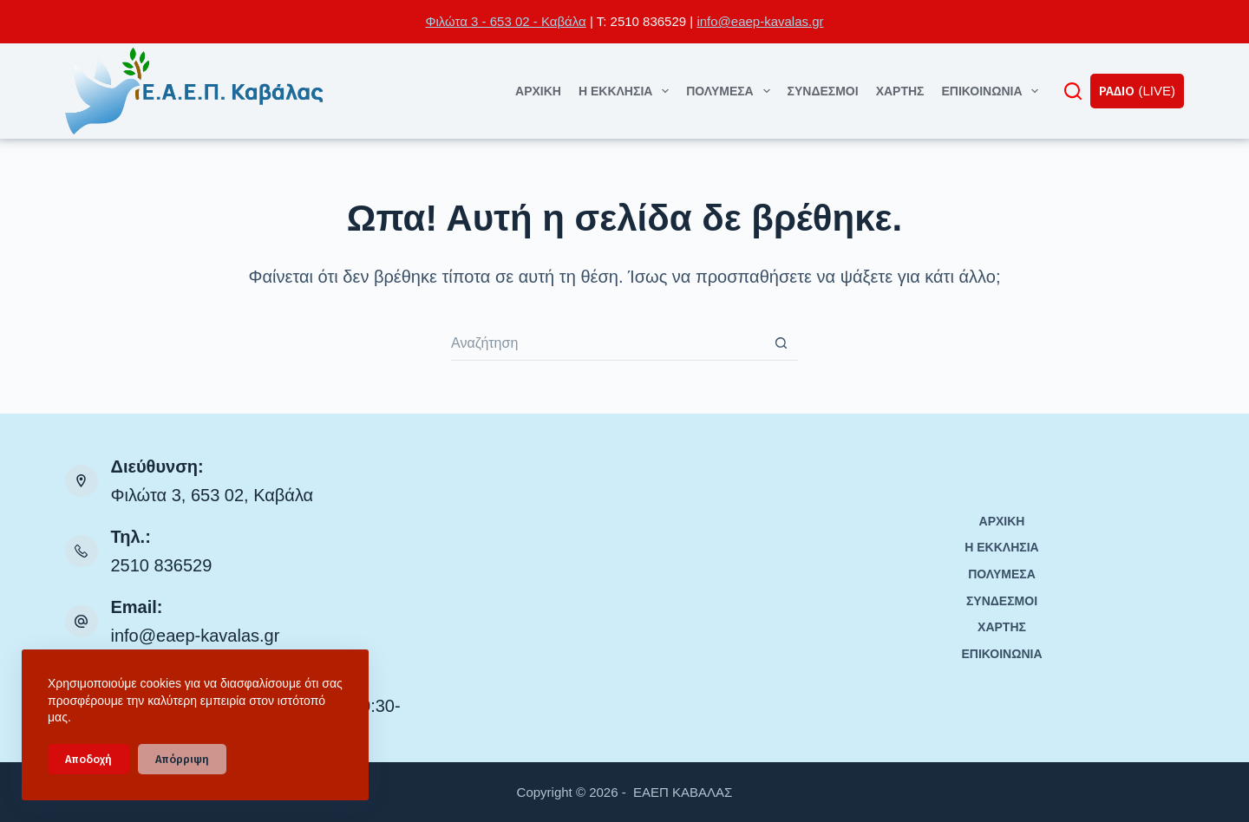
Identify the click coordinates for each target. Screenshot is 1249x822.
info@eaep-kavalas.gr (759, 21)
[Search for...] (607, 343)
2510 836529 (162, 565)
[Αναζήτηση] (1073, 91)
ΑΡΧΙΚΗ (538, 91)
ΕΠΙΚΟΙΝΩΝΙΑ (993, 91)
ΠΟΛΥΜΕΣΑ (731, 91)
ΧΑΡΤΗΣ (900, 91)
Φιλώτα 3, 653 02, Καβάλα (212, 495)
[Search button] (780, 343)
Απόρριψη (182, 759)
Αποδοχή (88, 759)
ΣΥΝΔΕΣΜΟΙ (823, 91)
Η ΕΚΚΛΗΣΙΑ (627, 91)
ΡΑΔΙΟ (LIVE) (1137, 90)
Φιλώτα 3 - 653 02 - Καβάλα (505, 21)
